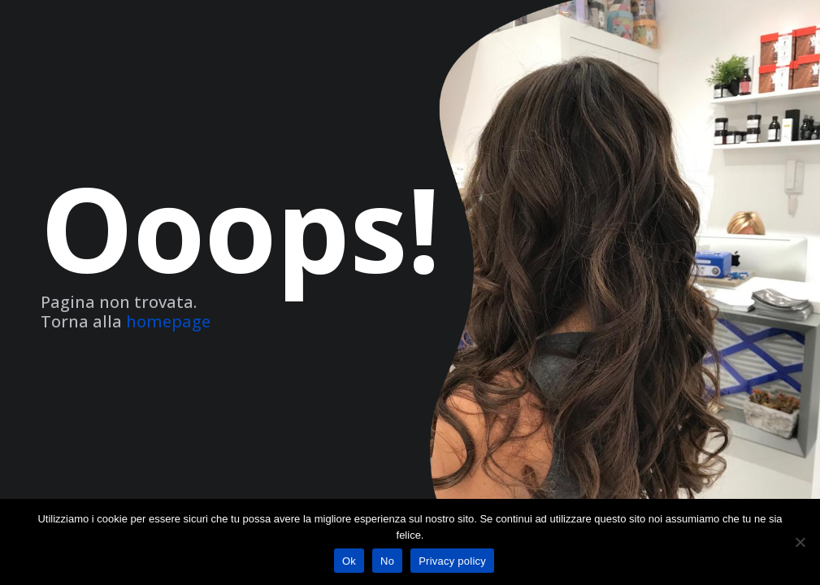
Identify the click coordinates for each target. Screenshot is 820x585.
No (387, 561)
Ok (349, 561)
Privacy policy (452, 561)
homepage (168, 321)
